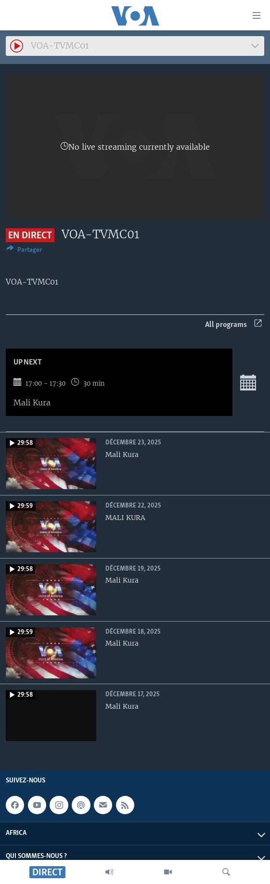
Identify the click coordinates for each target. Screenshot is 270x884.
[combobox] (135, 46)
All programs (233, 325)
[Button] (24, 251)
